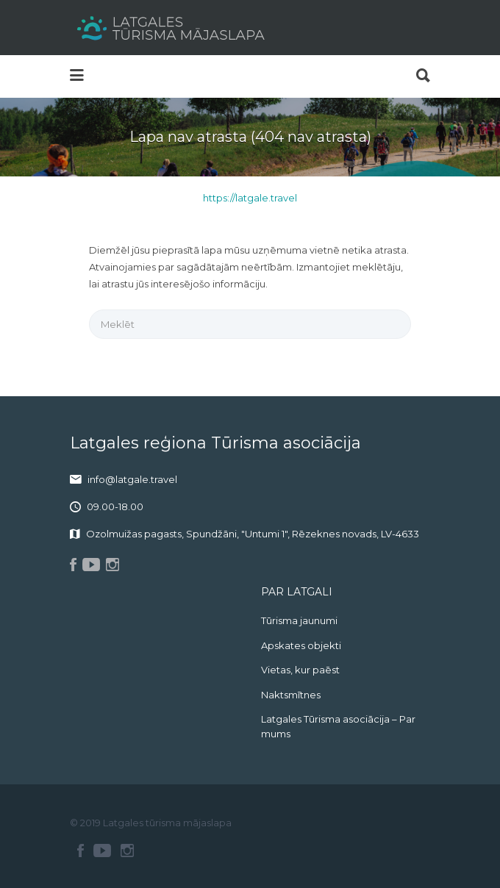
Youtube (102, 850)
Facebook (80, 850)
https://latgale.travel (250, 198)
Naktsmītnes (291, 695)
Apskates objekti (301, 645)
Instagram (127, 850)
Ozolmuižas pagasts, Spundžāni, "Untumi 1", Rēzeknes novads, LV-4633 (252, 534)
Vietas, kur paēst (300, 670)
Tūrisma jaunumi (299, 620)
